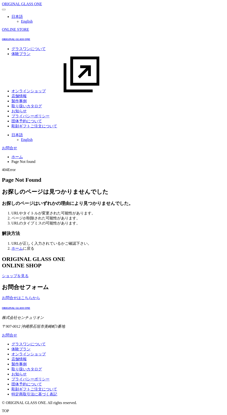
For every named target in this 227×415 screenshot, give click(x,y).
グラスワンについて (28, 49)
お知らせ (19, 111)
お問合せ (9, 148)
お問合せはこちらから (21, 298)
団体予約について (26, 121)
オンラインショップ (64, 91)
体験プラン (20, 54)
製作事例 (19, 101)
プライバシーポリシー (30, 116)
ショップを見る (15, 276)
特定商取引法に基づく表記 (34, 394)
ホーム (17, 157)
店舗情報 (19, 96)
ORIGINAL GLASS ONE (22, 4)
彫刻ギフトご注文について (34, 126)
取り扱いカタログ (26, 106)
